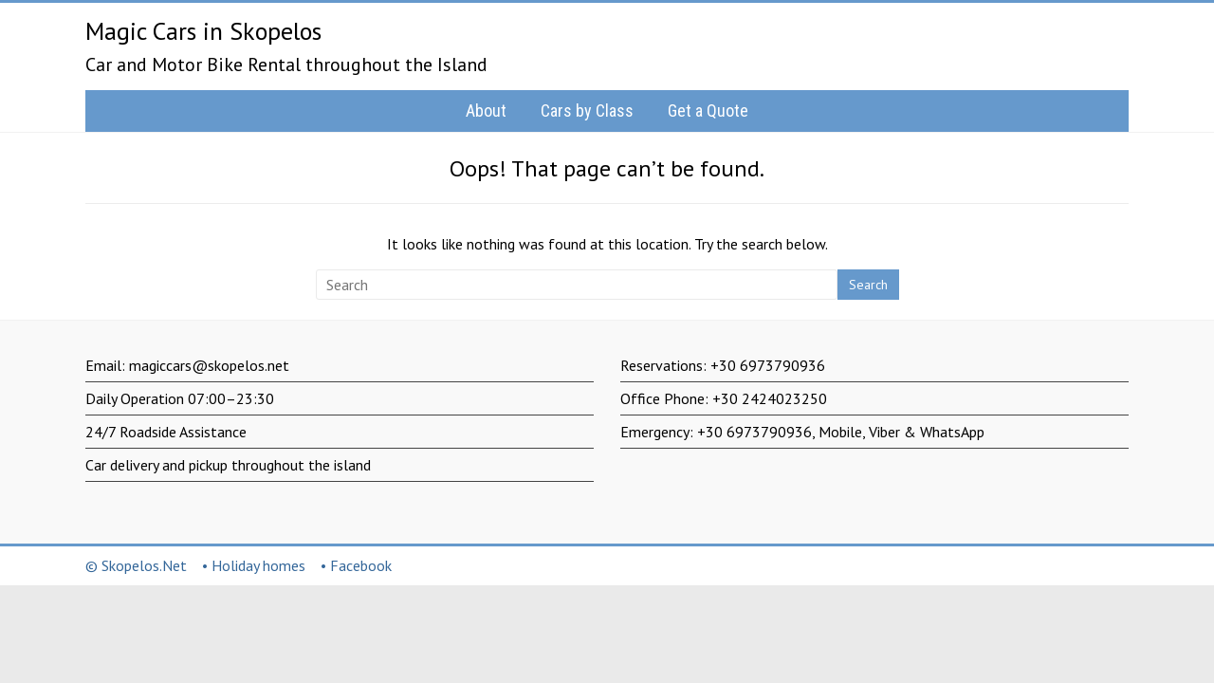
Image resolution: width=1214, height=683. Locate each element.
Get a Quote (708, 110)
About (486, 110)
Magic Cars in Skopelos (203, 30)
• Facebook (356, 565)
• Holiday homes (253, 565)
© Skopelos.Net (136, 565)
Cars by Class (587, 110)
